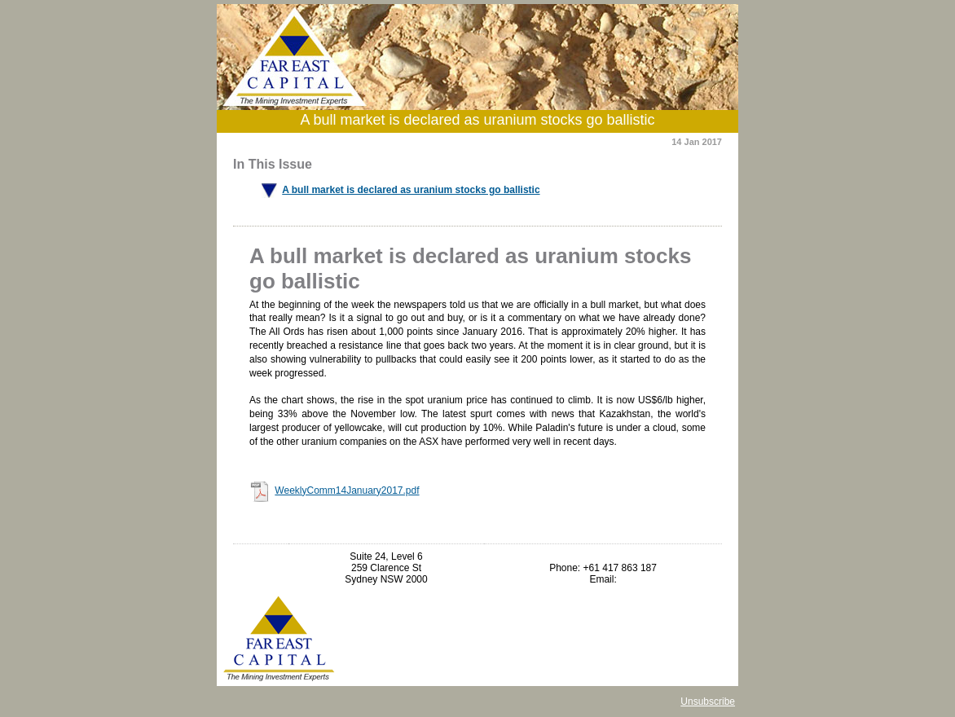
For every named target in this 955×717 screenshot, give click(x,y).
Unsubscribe (707, 701)
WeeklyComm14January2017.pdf (347, 490)
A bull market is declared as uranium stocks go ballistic (410, 190)
